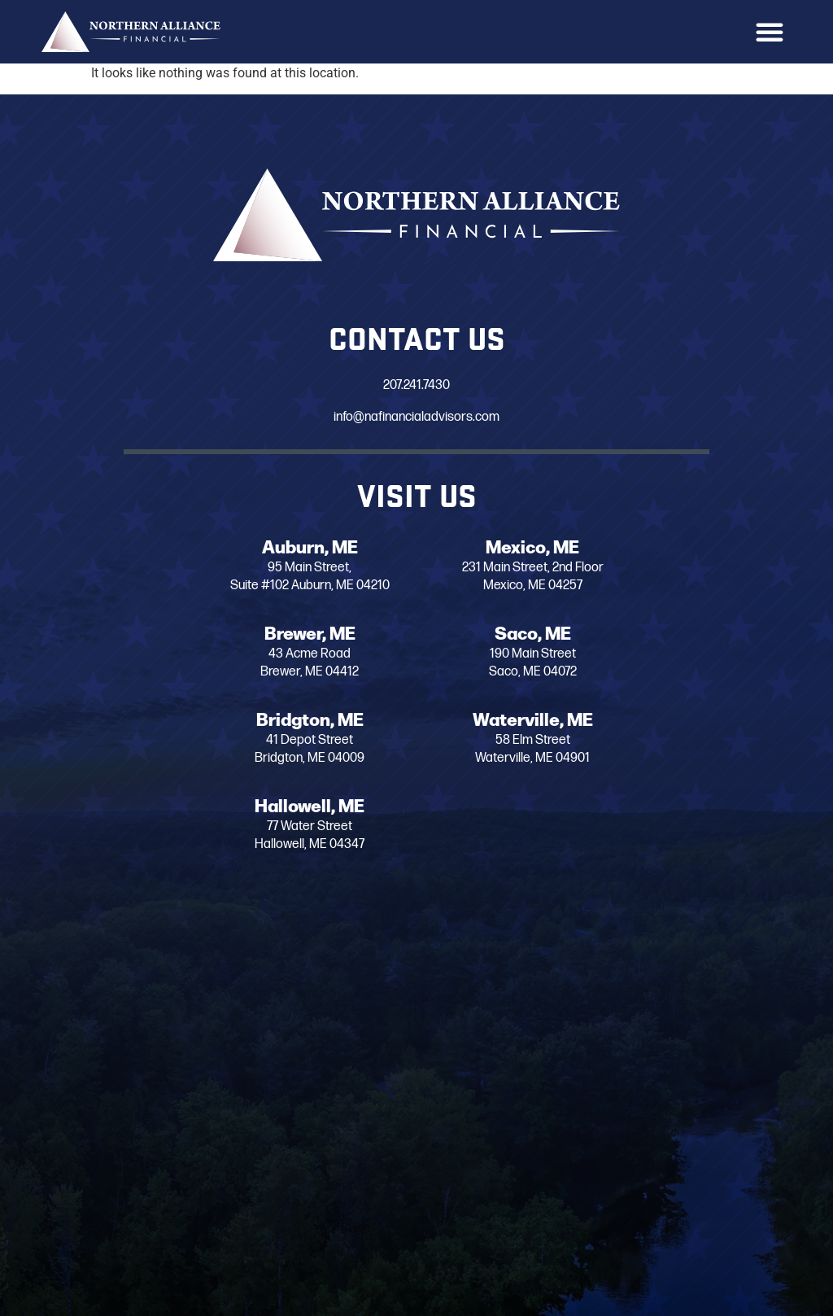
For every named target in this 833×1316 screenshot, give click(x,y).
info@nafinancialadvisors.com (416, 417)
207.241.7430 (416, 385)
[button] (770, 32)
